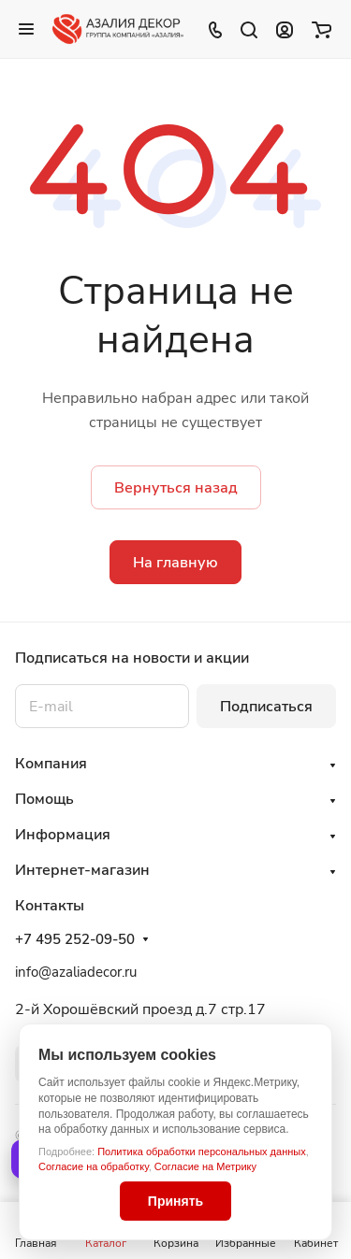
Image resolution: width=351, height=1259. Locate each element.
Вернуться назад (176, 488)
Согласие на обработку (93, 1166)
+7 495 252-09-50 (75, 939)
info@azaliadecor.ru (76, 972)
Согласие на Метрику (205, 1166)
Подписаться (266, 706)
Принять (175, 1201)
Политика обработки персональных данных (201, 1151)
